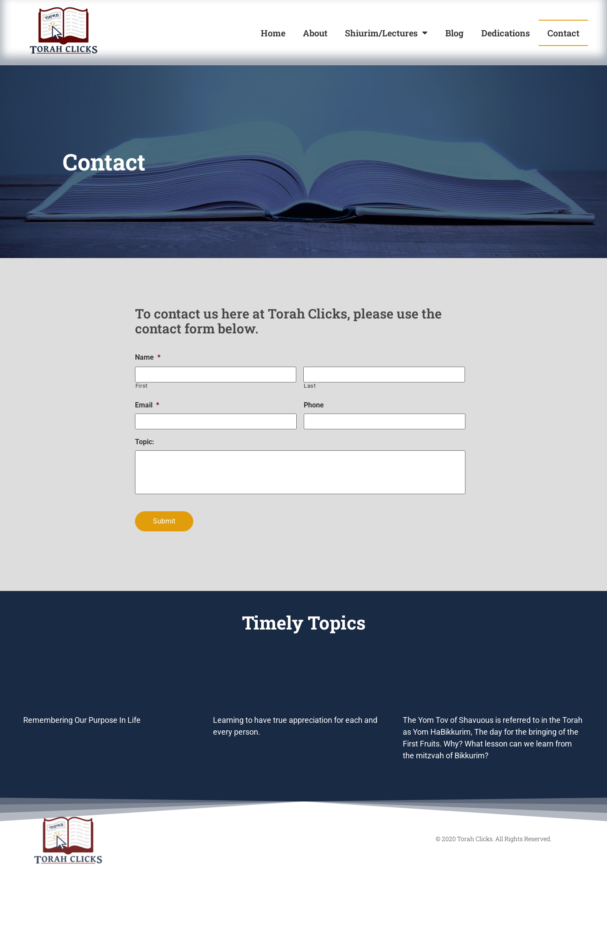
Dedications (505, 33)
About (315, 33)
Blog (454, 33)
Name (147, 357)
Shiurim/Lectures (386, 33)
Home (273, 33)
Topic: (144, 442)
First (141, 386)
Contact (563, 33)
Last (310, 386)
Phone (314, 405)
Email (147, 405)
